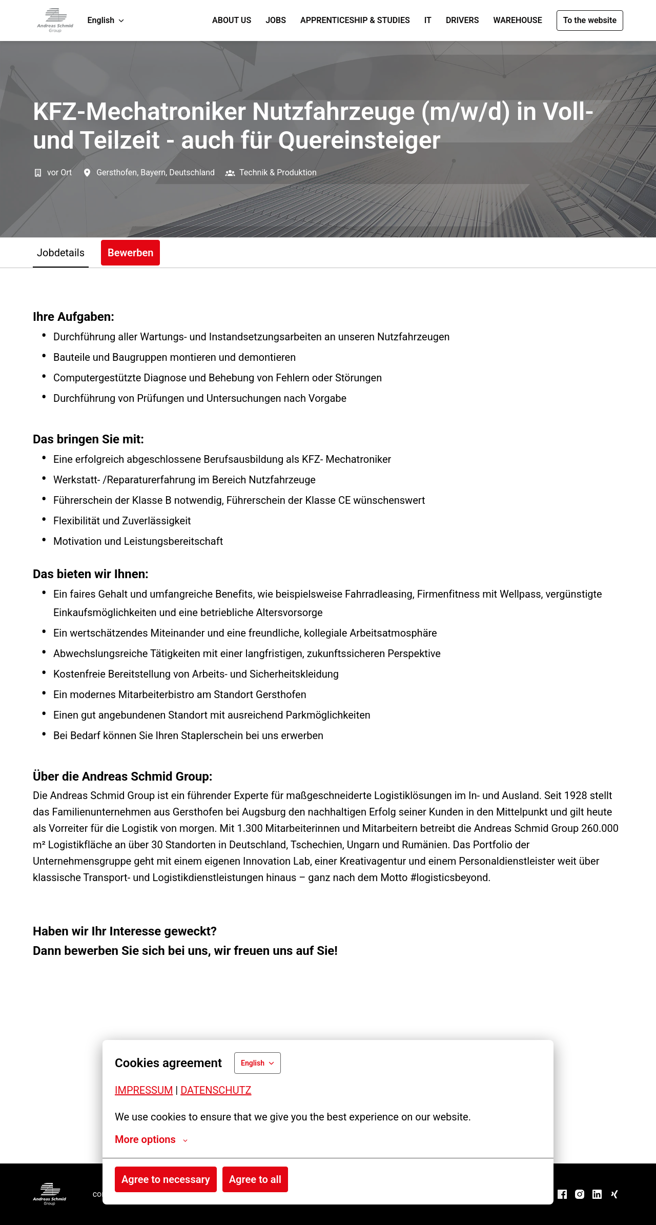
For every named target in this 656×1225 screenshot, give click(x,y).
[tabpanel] (328, 715)
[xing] (614, 1194)
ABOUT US (231, 20)
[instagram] (579, 1194)
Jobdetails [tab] (61, 253)
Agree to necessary (165, 1179)
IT (428, 20)
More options (151, 1139)
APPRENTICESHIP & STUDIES (355, 20)
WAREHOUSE (517, 20)
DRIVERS (462, 20)
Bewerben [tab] (130, 253)
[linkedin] (597, 1194)
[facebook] (562, 1194)
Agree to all (255, 1179)
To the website (590, 20)
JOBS (275, 20)
